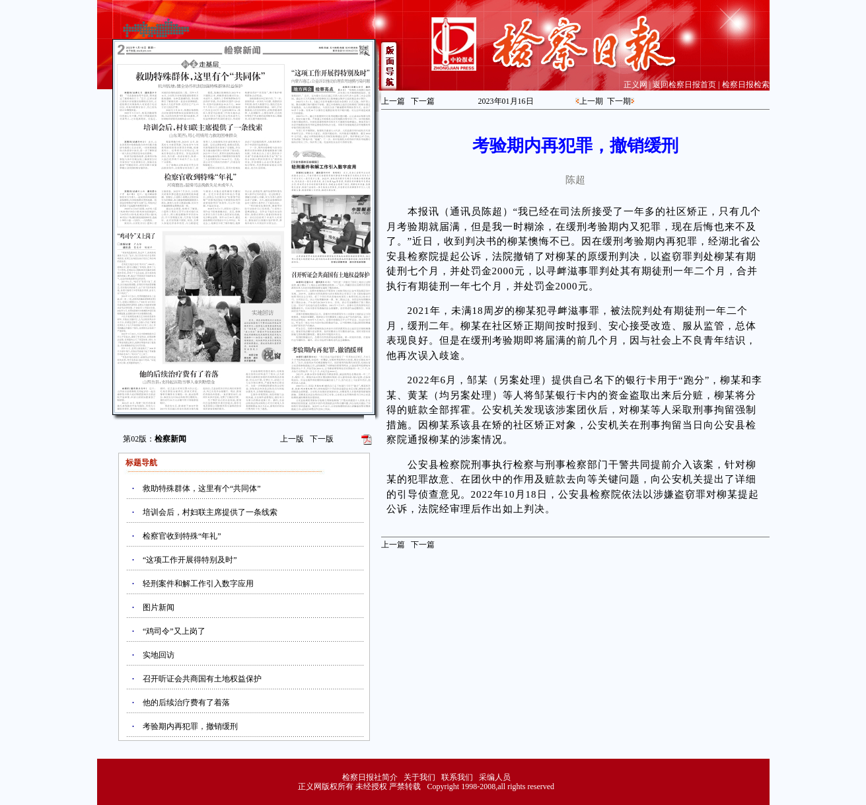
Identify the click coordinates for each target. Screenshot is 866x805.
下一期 (619, 101)
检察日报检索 (746, 84)
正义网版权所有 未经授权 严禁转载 (359, 786)
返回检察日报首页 (684, 84)
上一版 (292, 438)
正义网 (635, 84)
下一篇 (423, 101)
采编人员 (495, 777)
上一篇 (393, 101)
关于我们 (419, 777)
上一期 (591, 101)
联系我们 (457, 777)
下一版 (322, 438)
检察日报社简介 (370, 777)
